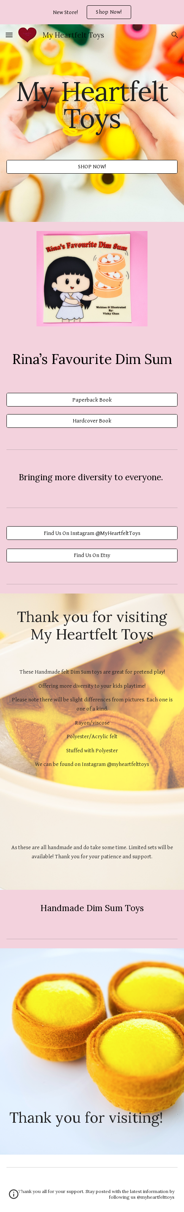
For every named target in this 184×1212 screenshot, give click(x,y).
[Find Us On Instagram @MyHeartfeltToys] (92, 533)
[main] (92, 105)
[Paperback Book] (92, 399)
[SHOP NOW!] (92, 167)
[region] (92, 12)
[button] (9, 34)
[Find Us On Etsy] (92, 555)
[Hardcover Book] (92, 420)
